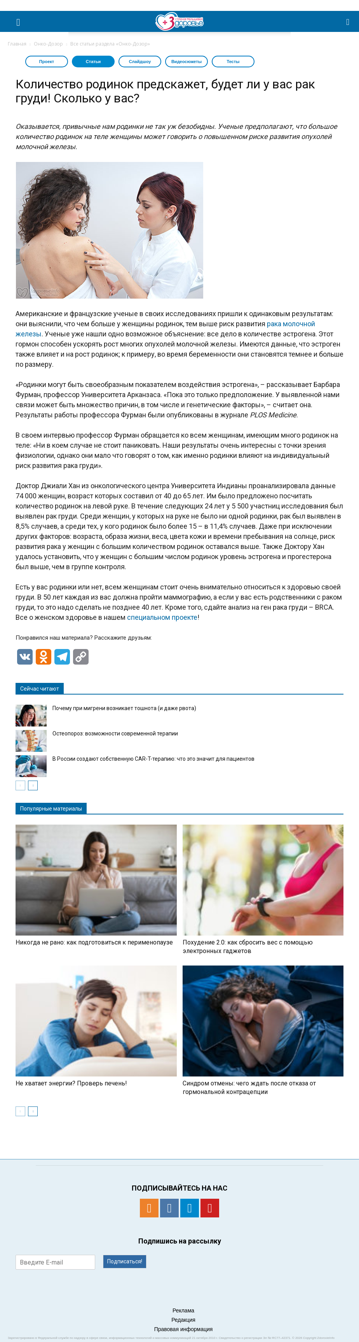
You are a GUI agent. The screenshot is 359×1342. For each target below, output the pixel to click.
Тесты (233, 61)
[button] (348, 21)
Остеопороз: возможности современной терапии (115, 733)
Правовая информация (183, 1329)
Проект (46, 61)
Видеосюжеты (186, 61)
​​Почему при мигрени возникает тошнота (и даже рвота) (124, 708)
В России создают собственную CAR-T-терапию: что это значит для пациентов (153, 759)
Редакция (183, 1320)
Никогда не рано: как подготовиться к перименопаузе (94, 942)
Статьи (93, 61)
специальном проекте (162, 617)
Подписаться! (124, 1261)
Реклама (183, 1310)
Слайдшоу (140, 61)
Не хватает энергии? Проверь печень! (71, 1083)
